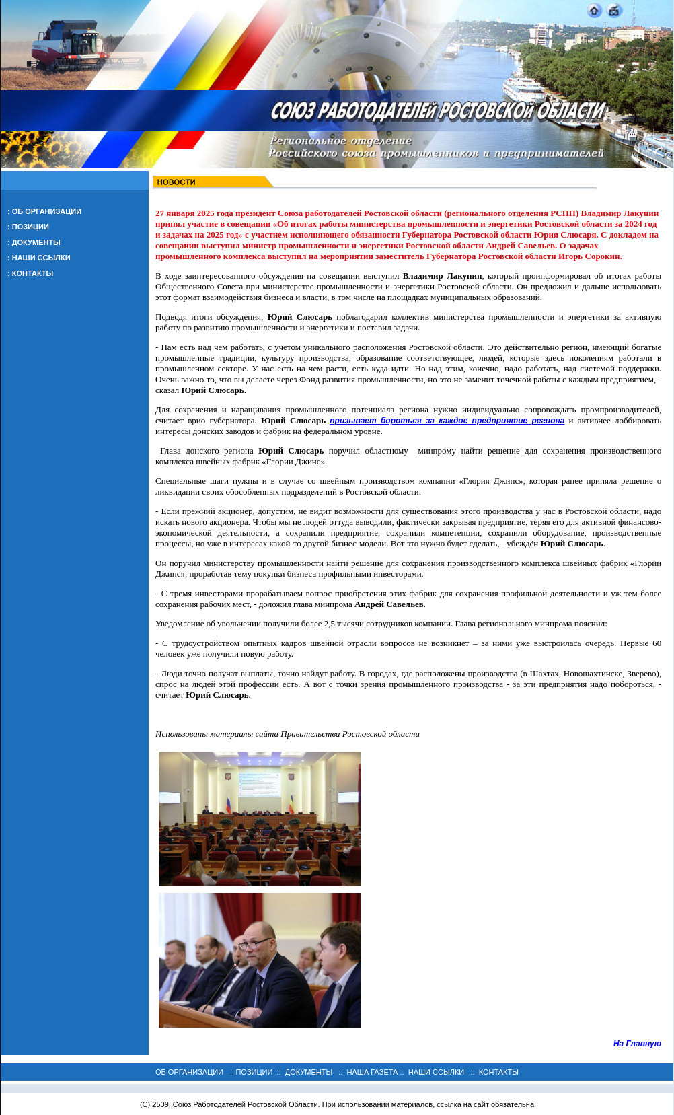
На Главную (637, 1043)
